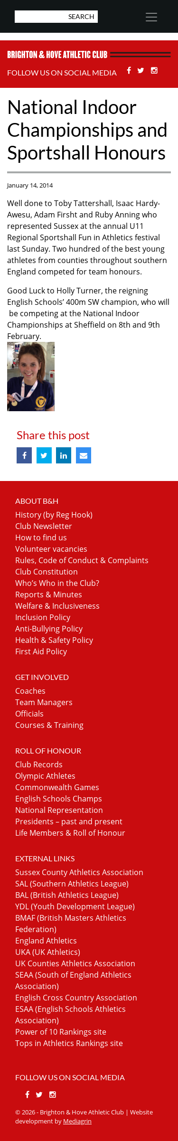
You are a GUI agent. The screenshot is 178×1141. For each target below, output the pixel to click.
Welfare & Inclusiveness (57, 606)
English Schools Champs (58, 798)
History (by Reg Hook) (54, 514)
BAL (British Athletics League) (67, 895)
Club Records (39, 764)
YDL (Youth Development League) (75, 906)
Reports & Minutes (48, 594)
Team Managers (44, 702)
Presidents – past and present (68, 821)
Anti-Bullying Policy (49, 628)
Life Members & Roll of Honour (70, 833)
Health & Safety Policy (54, 640)
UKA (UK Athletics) (47, 952)
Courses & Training (49, 725)
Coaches (30, 691)
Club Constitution (46, 571)
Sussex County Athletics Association (79, 872)
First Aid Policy (41, 651)
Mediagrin (77, 1121)
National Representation (59, 810)
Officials (29, 713)
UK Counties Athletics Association (75, 963)
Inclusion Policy (42, 617)
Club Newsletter (43, 526)
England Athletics (46, 940)
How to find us (41, 537)
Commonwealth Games (57, 787)
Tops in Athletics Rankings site (69, 1043)
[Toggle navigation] (151, 17)
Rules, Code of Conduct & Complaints (82, 560)
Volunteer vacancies (51, 549)
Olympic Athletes (45, 776)
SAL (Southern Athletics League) (72, 883)
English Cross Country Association (76, 997)
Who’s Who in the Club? (57, 583)
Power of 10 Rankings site (60, 1032)
